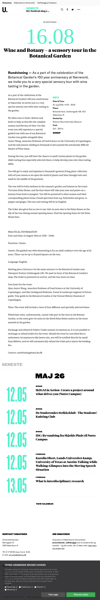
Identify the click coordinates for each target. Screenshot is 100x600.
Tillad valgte (53, 595)
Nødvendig (12, 587)
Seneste (32, 8)
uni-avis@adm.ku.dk (17, 555)
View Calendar (44, 504)
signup (57, 133)
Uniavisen (7, 3)
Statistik (41, 587)
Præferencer (27, 587)
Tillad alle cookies (81, 595)
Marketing (12, 589)
